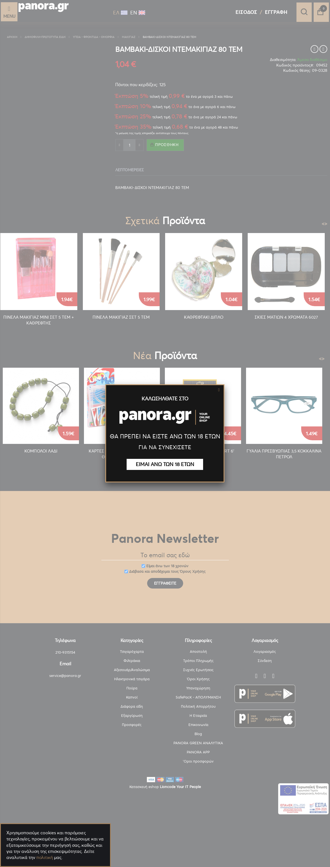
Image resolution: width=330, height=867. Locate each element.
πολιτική (44, 857)
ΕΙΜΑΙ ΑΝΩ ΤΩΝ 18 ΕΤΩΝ (165, 464)
